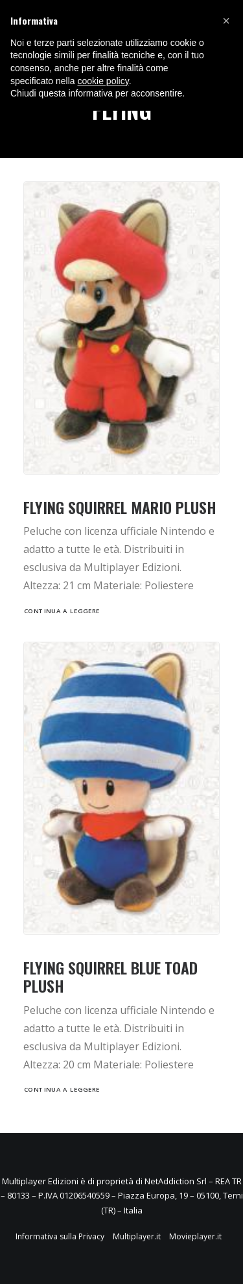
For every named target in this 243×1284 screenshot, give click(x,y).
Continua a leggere (62, 610)
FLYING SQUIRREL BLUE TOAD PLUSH (110, 977)
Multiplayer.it (137, 1236)
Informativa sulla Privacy (60, 1236)
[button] (226, 20)
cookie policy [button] (103, 81)
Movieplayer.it (195, 1236)
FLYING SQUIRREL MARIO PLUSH (119, 507)
